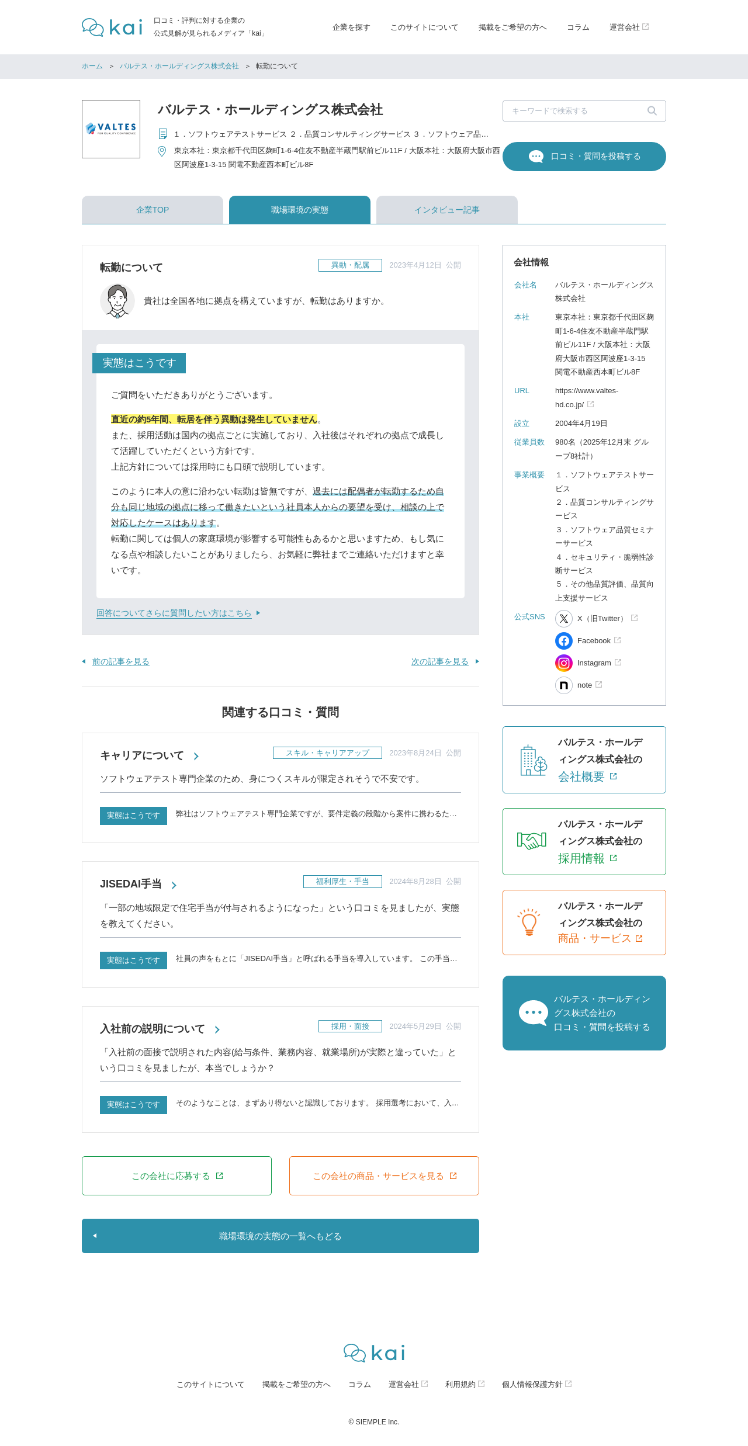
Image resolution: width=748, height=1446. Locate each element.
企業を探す (351, 27)
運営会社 (404, 1384)
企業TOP (152, 209)
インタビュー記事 (447, 209)
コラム (578, 27)
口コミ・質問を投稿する (596, 156)
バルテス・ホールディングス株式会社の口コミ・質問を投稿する (602, 1013)
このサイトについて (424, 27)
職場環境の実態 (299, 209)
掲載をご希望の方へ (513, 27)
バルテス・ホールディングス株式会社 (179, 66)
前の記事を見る (121, 661)
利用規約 (460, 1384)
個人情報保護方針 (532, 1384)
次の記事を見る (440, 661)
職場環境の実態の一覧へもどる (280, 1236)
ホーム (92, 66)
